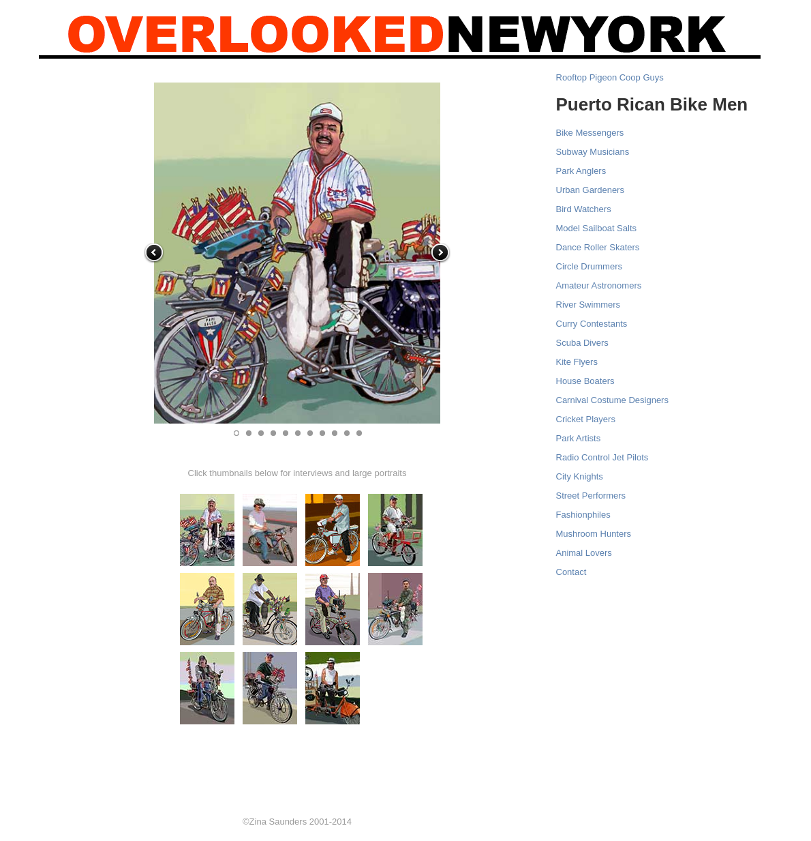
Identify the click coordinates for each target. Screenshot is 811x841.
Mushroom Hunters (594, 534)
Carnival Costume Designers (612, 400)
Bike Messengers (590, 133)
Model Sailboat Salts (596, 228)
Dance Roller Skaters (598, 247)
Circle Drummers (589, 266)
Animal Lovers (584, 553)
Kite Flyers (577, 362)
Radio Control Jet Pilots (602, 457)
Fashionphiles (583, 515)
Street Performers (591, 495)
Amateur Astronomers (599, 285)
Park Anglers (581, 171)
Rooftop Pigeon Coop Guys (610, 77)
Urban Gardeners (590, 190)
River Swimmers (588, 304)
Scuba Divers (582, 343)
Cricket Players (585, 419)
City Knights (579, 476)
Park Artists (578, 438)
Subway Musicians (593, 152)
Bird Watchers (583, 209)
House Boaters (585, 381)
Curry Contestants (592, 324)
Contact (571, 572)
